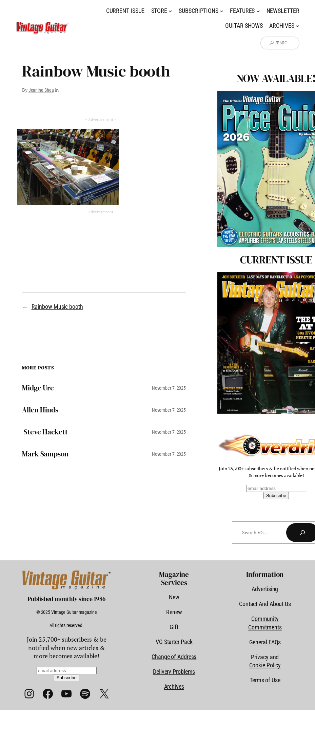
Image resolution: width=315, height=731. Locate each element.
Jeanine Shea (41, 90)
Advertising (265, 589)
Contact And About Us (265, 604)
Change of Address (174, 656)
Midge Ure (38, 388)
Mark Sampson (45, 454)
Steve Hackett (45, 432)
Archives (174, 686)
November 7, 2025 (169, 388)
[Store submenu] (170, 11)
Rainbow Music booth (57, 306)
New (174, 597)
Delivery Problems (174, 671)
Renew (174, 612)
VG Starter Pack (174, 642)
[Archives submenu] (297, 26)
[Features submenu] (258, 11)
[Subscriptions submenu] (221, 11)
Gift (174, 627)
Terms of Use (265, 680)
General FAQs (265, 642)
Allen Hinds (40, 410)
